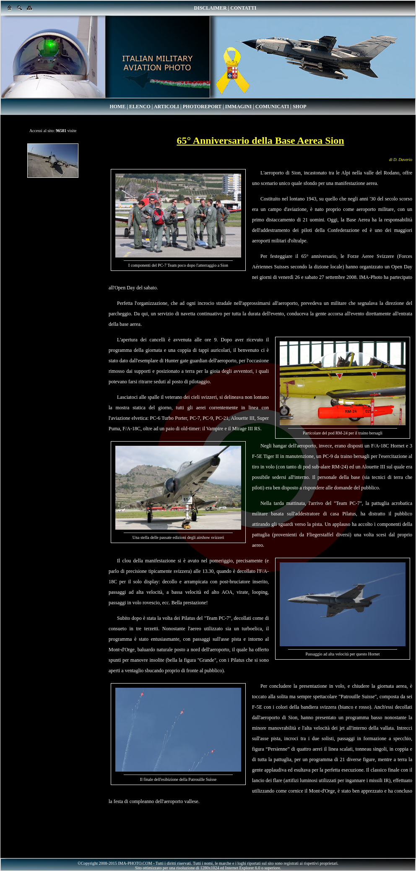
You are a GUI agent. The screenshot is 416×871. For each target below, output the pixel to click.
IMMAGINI (238, 106)
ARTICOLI (166, 106)
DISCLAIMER (210, 8)
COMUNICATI (272, 106)
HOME (117, 106)
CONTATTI (243, 8)
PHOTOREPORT (202, 106)
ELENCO (140, 106)
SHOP (300, 106)
